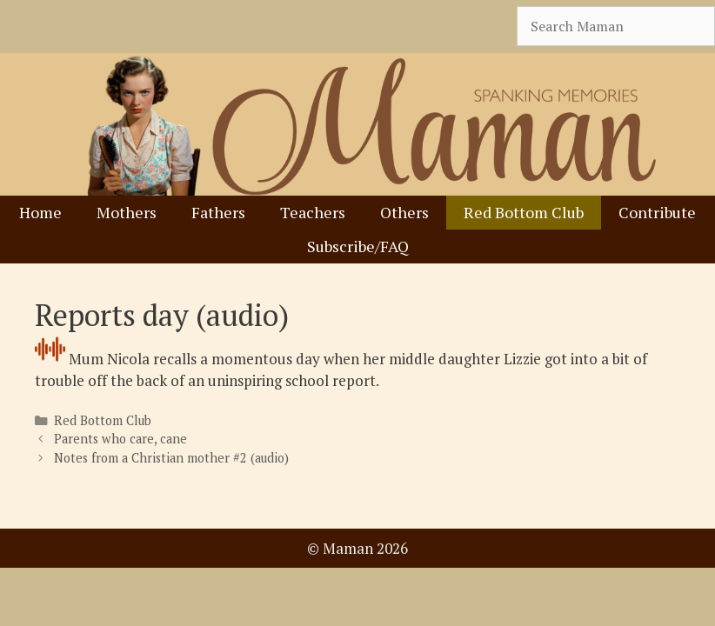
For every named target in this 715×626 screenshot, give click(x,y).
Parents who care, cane (120, 438)
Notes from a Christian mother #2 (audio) (171, 458)
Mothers (127, 212)
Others (404, 212)
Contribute (657, 212)
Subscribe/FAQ (358, 246)
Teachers (312, 212)
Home (40, 212)
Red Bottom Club (524, 212)
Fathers (218, 212)
